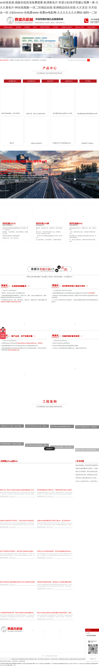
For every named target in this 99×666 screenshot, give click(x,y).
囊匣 (63, 643)
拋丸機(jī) (17, 60)
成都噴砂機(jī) (35, 60)
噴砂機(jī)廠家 (14, 643)
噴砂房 (22, 60)
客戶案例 (88, 81)
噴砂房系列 (50, 81)
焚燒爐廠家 (36, 643)
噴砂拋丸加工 (28, 60)
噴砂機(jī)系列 (12, 81)
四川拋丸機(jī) (43, 60)
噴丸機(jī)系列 (31, 81)
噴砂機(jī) (12, 60)
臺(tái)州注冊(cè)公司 (49, 643)
